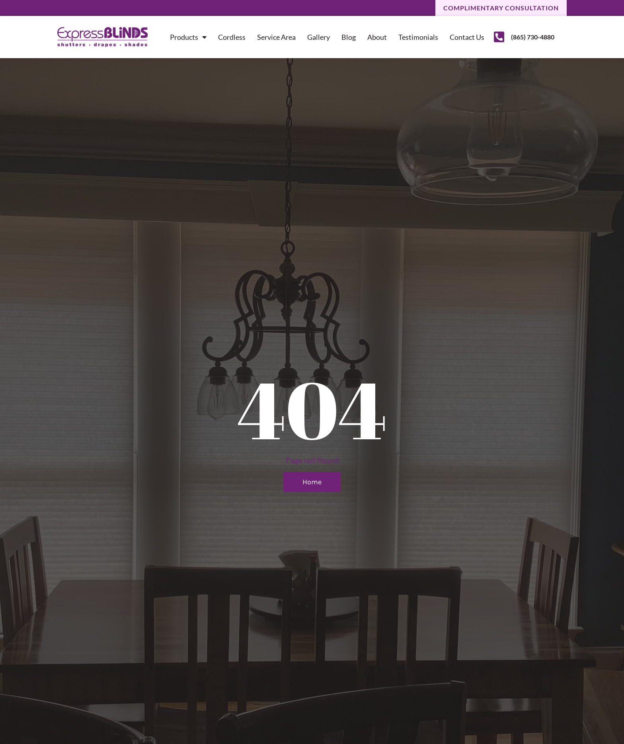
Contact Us (467, 37)
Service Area (276, 37)
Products (188, 37)
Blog (348, 37)
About (377, 37)
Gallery (318, 37)
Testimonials (418, 37)
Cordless (232, 37)
